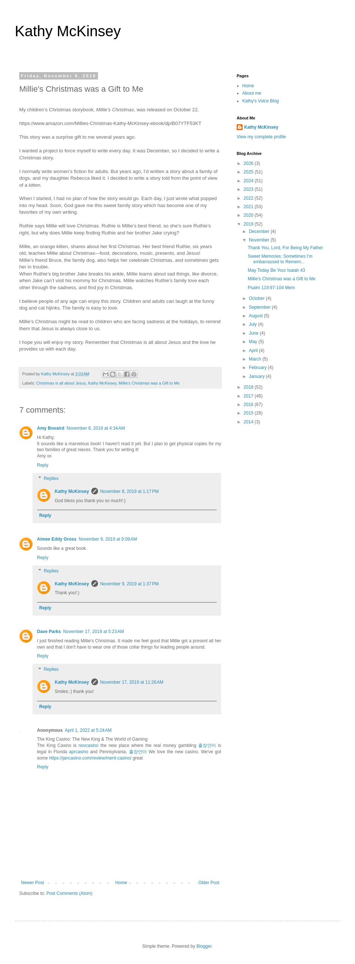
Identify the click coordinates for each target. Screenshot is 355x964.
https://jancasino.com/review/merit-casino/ (90, 758)
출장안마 (207, 745)
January (257, 376)
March (256, 359)
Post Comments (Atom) (69, 893)
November (260, 240)
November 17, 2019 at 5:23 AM (93, 631)
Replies (51, 478)
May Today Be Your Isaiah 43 (276, 270)
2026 (249, 163)
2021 (249, 206)
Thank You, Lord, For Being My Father (285, 247)
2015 (249, 413)
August (256, 315)
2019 (249, 224)
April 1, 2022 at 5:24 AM (88, 730)
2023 (249, 189)
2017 (249, 396)
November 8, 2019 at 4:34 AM (96, 428)
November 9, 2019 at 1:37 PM (129, 583)
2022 (249, 198)
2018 (249, 387)
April (254, 350)
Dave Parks (49, 631)
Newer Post (32, 882)
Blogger (204, 946)
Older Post (208, 882)
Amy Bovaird (50, 428)
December (260, 231)
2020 (249, 215)
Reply (42, 465)
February (258, 367)
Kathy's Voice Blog (260, 101)
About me (251, 93)
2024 (249, 180)
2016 (249, 404)
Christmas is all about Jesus (61, 383)
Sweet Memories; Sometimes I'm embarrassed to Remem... (280, 259)
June (254, 333)
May (253, 341)
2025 (249, 172)
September (260, 307)
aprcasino (78, 751)
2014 (249, 422)
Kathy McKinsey (68, 31)
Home (121, 882)
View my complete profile (261, 136)
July (253, 324)
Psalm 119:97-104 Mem (271, 287)
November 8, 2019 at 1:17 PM (129, 491)
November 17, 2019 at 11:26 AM (131, 682)
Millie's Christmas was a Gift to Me (149, 383)
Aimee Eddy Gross (57, 539)
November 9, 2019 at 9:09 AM (108, 539)
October (257, 298)
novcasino (88, 745)
